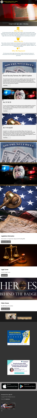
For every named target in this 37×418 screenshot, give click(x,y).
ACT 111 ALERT (8, 128)
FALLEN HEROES (5, 309)
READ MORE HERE (6, 241)
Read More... (5, 85)
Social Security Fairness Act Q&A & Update (17, 76)
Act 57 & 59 (7, 102)
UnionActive (7, 399)
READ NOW (4, 275)
